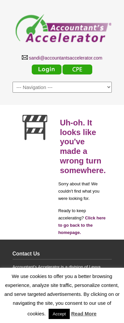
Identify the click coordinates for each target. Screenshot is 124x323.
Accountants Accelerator (62, 27)
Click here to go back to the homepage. (81, 225)
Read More (84, 313)
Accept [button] (59, 313)
